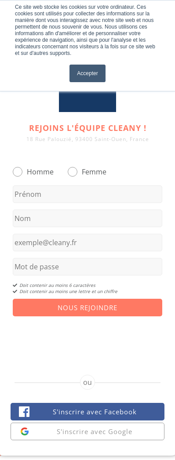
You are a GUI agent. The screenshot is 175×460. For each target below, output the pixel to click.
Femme (94, 172)
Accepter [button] (87, 73)
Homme (40, 172)
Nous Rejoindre (87, 307)
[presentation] (87, 338)
